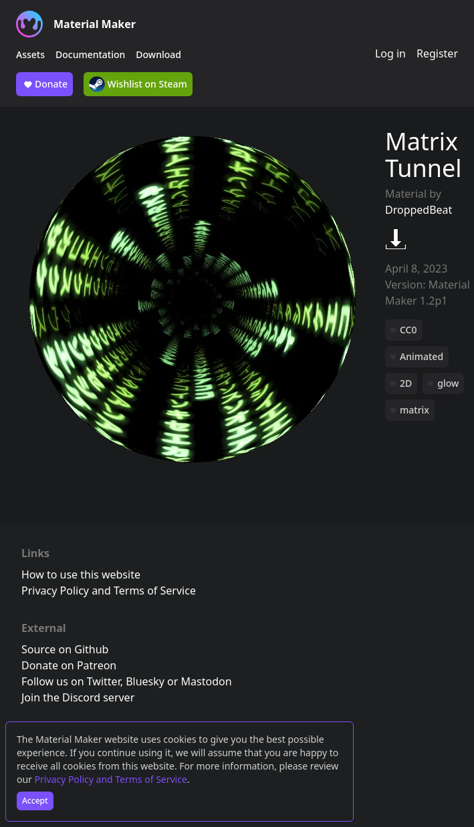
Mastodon (206, 681)
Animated (421, 356)
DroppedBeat (418, 209)
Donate (44, 84)
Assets (30, 54)
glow (448, 383)
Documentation (90, 54)
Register (437, 53)
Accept (35, 800)
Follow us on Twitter (70, 681)
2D (406, 383)
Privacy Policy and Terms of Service (111, 779)
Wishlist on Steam (138, 84)
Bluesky (145, 681)
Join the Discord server (77, 697)
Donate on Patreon (68, 665)
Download (158, 54)
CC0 (408, 329)
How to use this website (80, 574)
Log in (390, 53)
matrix (414, 409)
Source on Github (64, 649)
